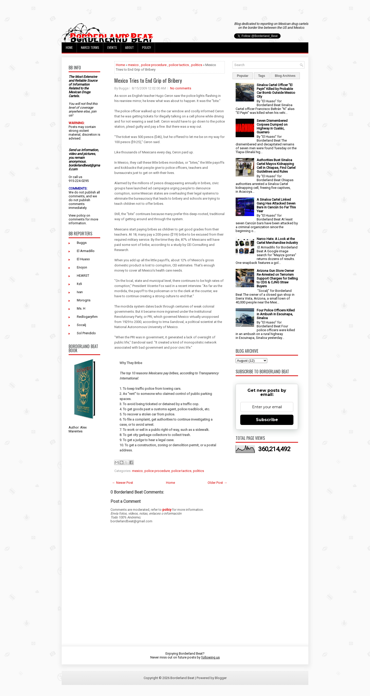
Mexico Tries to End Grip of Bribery (148, 80)
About (129, 47)
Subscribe (267, 419)
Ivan (80, 292)
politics (196, 65)
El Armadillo (86, 251)
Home (69, 47)
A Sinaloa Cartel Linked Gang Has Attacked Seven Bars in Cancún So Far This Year (276, 205)
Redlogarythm (87, 317)
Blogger (221, 678)
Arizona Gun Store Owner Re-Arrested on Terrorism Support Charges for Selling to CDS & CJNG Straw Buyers (277, 278)
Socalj (81, 325)
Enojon (82, 267)
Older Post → (217, 483)
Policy (146, 47)
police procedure (153, 65)
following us (210, 657)
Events (112, 47)
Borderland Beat (182, 678)
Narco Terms (90, 47)
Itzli (79, 284)
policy (81, 215)
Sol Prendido (86, 333)
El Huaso (83, 259)
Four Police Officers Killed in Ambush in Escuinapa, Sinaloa (276, 314)
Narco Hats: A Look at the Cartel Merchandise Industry (277, 241)
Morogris (83, 300)
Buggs (82, 243)
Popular (242, 76)
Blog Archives (285, 76)
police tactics (179, 65)
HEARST (83, 275)
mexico (133, 65)
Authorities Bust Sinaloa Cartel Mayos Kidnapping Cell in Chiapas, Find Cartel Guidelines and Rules (276, 165)
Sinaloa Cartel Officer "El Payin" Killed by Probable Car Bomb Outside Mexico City (276, 90)
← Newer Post (122, 483)
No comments (180, 88)
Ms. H (81, 308)
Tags (261, 76)
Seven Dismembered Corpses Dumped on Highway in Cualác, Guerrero (272, 126)
